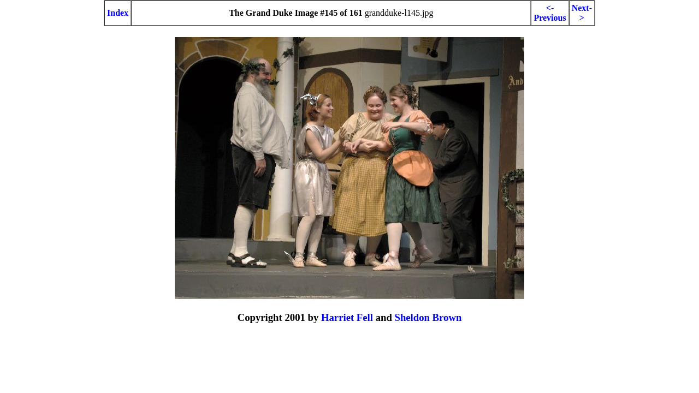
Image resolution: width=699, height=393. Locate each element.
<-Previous (550, 12)
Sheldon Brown (427, 317)
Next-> (582, 12)
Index (117, 12)
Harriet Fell (347, 317)
